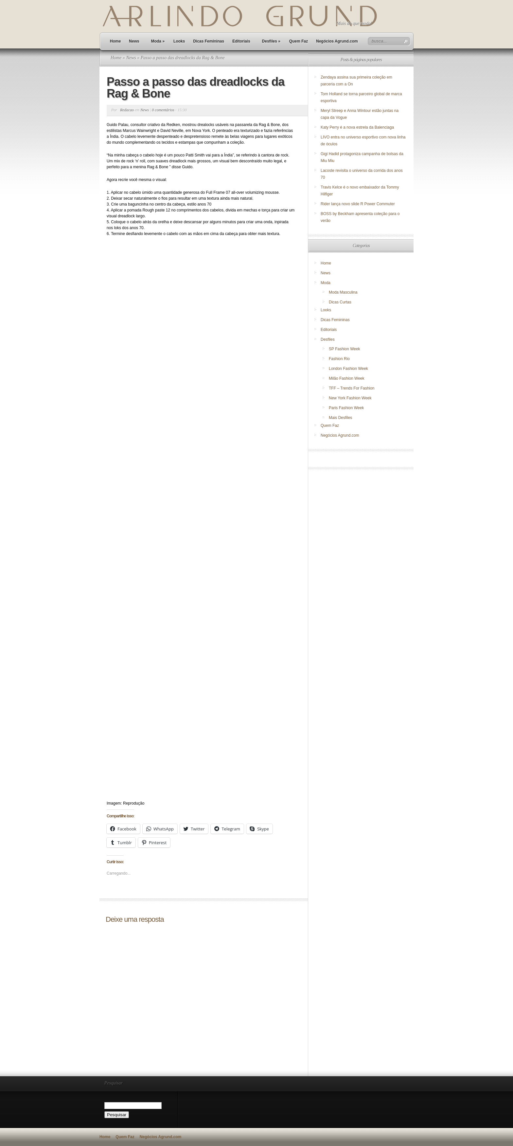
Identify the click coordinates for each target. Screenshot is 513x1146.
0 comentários (163, 110)
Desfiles (271, 41)
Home (115, 41)
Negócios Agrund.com (337, 41)
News (134, 41)
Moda (158, 41)
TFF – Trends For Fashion (351, 388)
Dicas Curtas (340, 302)
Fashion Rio (339, 358)
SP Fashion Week (344, 349)
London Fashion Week (348, 368)
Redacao (127, 110)
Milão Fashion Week (346, 378)
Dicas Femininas (208, 41)
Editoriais (241, 41)
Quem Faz (298, 41)
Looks (179, 41)
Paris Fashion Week (346, 408)
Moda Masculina (343, 292)
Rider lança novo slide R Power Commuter (358, 204)
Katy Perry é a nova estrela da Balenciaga (357, 127)
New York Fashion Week (350, 398)
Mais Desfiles (340, 417)
